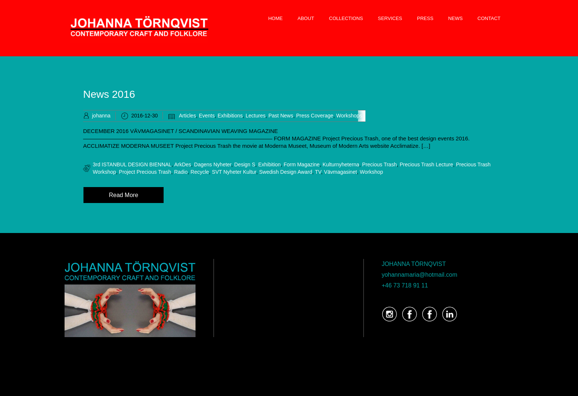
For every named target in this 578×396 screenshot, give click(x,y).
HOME (275, 18)
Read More (123, 195)
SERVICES (390, 18)
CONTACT (488, 18)
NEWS (455, 18)
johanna (101, 116)
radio (181, 172)
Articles (187, 116)
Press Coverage (314, 116)
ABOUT (306, 18)
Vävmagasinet (340, 172)
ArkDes (182, 164)
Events (207, 116)
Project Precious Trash (145, 172)
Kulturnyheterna (340, 164)
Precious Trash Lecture (426, 164)
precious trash (379, 164)
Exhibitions (230, 116)
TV (318, 172)
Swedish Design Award (285, 172)
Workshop (371, 172)
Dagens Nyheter (212, 164)
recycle (200, 172)
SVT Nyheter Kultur (234, 172)
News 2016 (109, 94)
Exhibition (269, 164)
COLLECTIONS (346, 18)
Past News (280, 116)
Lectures (256, 116)
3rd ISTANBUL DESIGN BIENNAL (132, 164)
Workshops (349, 116)
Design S (244, 164)
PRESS (425, 18)
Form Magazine (301, 164)
